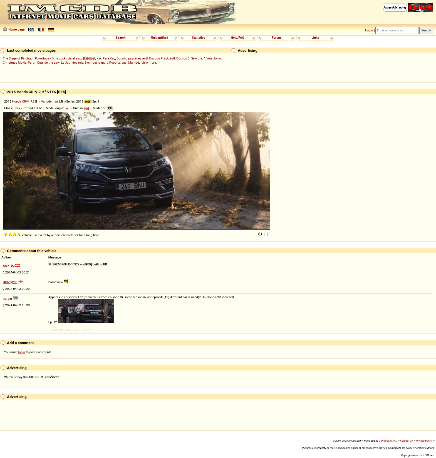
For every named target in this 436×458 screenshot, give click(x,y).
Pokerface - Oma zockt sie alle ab (58, 58)
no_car (7, 298)
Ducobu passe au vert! (132, 58)
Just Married (130, 62)
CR (24, 101)
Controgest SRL (388, 440)
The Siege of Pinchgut (18, 58)
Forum (276, 37)
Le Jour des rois (72, 62)
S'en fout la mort (96, 62)
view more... (150, 62)
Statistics (198, 37)
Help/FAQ (237, 37)
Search (120, 37)
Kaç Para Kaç (105, 58)
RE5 (33, 101)
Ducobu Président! (162, 58)
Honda (16, 101)
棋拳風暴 (89, 58)
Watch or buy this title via (31, 377)
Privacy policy (424, 440)
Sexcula (196, 58)
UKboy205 (10, 282)
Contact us (406, 440)
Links (315, 37)
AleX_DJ (9, 266)
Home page (16, 29)
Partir (32, 62)
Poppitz (114, 62)
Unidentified (159, 37)
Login (369, 30)
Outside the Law (48, 62)
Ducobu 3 (183, 58)
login (21, 352)
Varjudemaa (49, 101)
